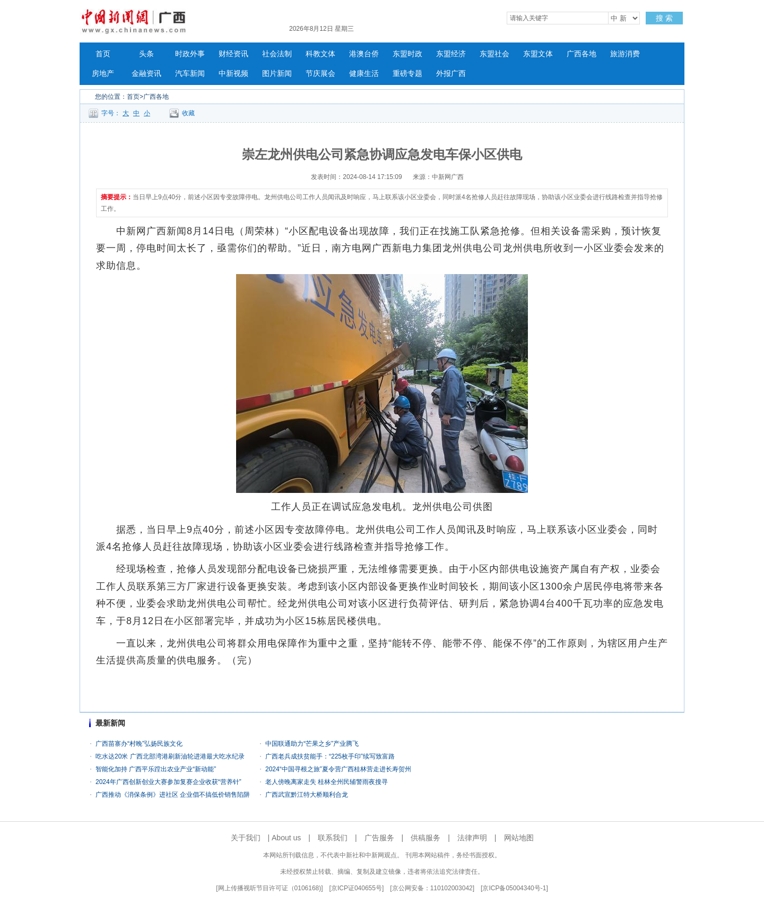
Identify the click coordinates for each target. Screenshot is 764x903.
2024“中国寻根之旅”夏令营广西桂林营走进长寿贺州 (338, 769)
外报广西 (451, 74)
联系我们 (333, 837)
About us (286, 837)
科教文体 (320, 54)
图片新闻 (277, 74)
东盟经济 (451, 54)
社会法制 (277, 54)
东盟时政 (407, 54)
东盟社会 (494, 54)
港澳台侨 (364, 54)
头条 (146, 54)
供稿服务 (425, 837)
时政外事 (190, 54)
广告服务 (379, 837)
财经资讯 (233, 54)
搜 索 (664, 18)
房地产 (103, 74)
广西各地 (581, 54)
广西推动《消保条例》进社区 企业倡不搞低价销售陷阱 (173, 794)
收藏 (188, 113)
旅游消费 (625, 54)
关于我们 (246, 837)
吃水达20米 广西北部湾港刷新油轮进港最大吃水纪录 (170, 756)
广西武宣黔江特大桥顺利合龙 (306, 794)
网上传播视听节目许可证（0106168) (270, 888)
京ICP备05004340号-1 (514, 888)
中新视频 (233, 74)
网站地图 (519, 837)
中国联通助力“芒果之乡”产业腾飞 (312, 743)
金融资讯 (146, 74)
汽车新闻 (190, 74)
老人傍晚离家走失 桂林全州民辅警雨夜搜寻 (326, 782)
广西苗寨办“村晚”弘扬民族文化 (139, 743)
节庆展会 (320, 74)
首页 (103, 54)
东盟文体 (538, 54)
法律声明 (472, 837)
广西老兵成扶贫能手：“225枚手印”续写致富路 (330, 756)
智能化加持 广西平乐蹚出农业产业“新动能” (156, 769)
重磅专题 (407, 74)
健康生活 (364, 74)
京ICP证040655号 (356, 888)
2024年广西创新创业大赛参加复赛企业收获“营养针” (168, 782)
